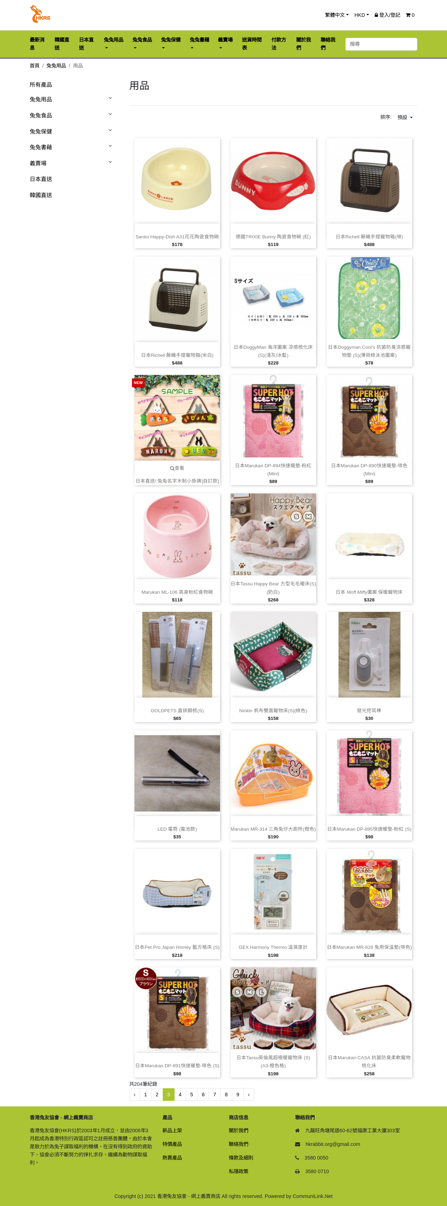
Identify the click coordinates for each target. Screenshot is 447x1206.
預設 (403, 117)
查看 (177, 468)
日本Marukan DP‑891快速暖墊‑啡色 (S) (177, 1065)
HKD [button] (359, 15)
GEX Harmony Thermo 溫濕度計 (273, 947)
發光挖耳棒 (369, 710)
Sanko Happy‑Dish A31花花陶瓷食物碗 (177, 236)
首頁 (34, 65)
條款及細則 (241, 1158)
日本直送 (41, 179)
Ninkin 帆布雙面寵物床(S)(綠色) (273, 710)
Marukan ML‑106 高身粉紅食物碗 (177, 592)
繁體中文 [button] (335, 15)
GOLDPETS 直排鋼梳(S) (177, 710)
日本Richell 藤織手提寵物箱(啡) (369, 236)
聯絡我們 (238, 1144)
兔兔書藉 (41, 147)
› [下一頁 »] (249, 1094)
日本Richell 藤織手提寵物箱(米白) (177, 355)
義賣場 (38, 163)
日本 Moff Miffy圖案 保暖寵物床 (369, 592)
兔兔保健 (41, 132)
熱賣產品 (172, 1158)
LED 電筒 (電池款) (177, 829)
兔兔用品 (56, 65)
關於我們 (238, 1130)
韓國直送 (41, 195)
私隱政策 (238, 1171)
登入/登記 (387, 15)
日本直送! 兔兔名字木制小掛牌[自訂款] (177, 481)
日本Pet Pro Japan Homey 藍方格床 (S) (177, 947)
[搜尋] (381, 44)
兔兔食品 (41, 115)
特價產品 (172, 1144)
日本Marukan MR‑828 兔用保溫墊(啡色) (369, 947)
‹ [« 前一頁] (134, 1094)
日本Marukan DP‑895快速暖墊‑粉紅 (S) (369, 829)
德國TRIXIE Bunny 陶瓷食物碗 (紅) (273, 236)
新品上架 (172, 1130)
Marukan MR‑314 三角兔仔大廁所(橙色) (273, 829)
